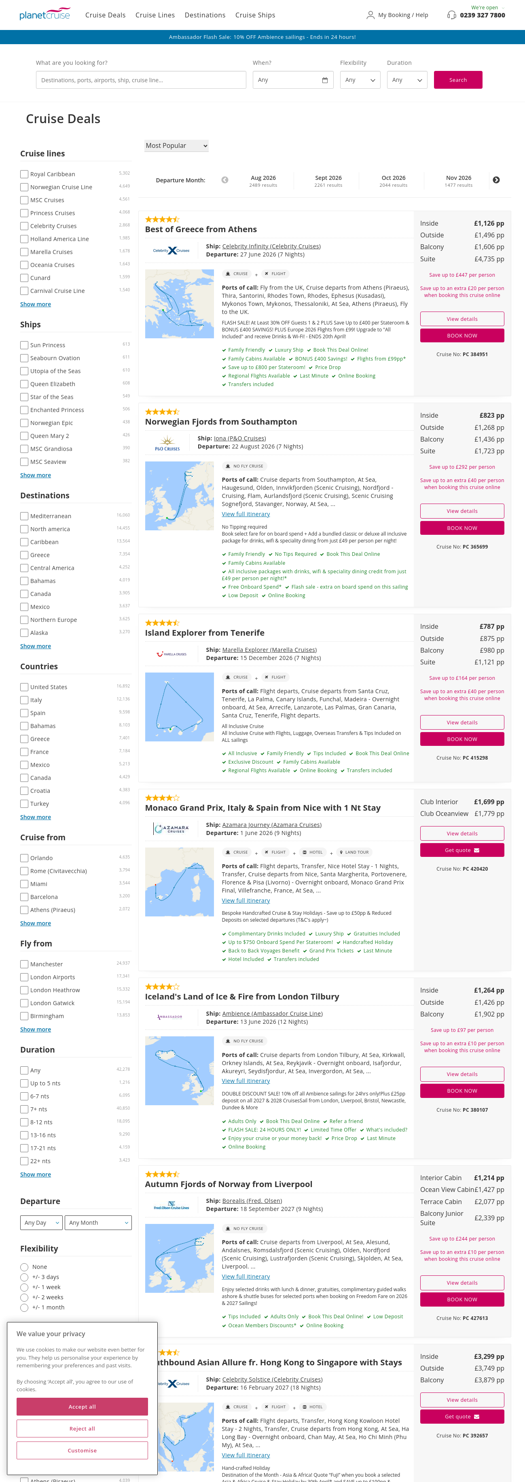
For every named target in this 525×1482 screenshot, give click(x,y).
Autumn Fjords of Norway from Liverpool (229, 1183)
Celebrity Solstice (211, 1379)
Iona (193, 438)
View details (462, 318)
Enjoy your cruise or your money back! (274, 1138)
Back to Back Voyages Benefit (263, 950)
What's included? (386, 1129)
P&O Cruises (219, 438)
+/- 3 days (45, 1277)
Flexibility (353, 62)
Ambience (200, 1013)
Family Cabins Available (256, 562)
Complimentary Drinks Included (266, 933)
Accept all (82, 1406)
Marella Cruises (257, 649)
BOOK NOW (462, 335)
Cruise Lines (155, 15)
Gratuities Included (376, 933)
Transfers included (250, 384)
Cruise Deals (105, 15)
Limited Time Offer (333, 1129)
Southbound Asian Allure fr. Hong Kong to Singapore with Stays (273, 1362)
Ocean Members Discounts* (261, 1325)
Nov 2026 (458, 181)
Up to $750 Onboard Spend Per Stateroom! (280, 942)
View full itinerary (246, 514)
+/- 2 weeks (48, 1297)
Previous (225, 184)
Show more (35, 304)
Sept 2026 (328, 181)
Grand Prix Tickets (331, 950)
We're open (488, 7)
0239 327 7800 (482, 15)
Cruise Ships (255, 15)
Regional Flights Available (258, 375)
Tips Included (329, 753)
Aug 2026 (263, 181)
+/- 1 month (48, 1307)
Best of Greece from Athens (201, 229)
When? (262, 62)
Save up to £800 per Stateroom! (266, 367)
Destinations (205, 15)
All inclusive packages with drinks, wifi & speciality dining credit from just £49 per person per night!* (314, 575)
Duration (399, 62)
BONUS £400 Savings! (320, 358)
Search (458, 79)
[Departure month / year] (98, 1222)
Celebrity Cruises (259, 246)
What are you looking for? (72, 62)
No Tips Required (295, 554)
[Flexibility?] (360, 80)
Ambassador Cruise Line (251, 1013)
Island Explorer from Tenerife (205, 632)
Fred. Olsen (228, 1200)
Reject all (82, 1428)
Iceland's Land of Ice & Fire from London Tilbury (242, 996)
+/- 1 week (46, 1287)
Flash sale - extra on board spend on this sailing (349, 586)
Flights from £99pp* (381, 358)
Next (496, 184)
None (39, 1267)
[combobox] (141, 80)
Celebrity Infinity (210, 246)
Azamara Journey (210, 825)
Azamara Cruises (260, 825)
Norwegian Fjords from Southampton (221, 421)
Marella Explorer (210, 649)
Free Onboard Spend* (254, 586)
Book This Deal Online (352, 554)
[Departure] (41, 1222)
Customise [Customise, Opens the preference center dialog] (82, 1450)
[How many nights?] (407, 80)
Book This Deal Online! (340, 349)
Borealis (198, 1200)
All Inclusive (242, 753)
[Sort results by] (176, 146)
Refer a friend (345, 1121)
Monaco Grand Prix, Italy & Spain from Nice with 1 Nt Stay (263, 807)
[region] (82, 1399)
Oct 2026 (393, 181)
